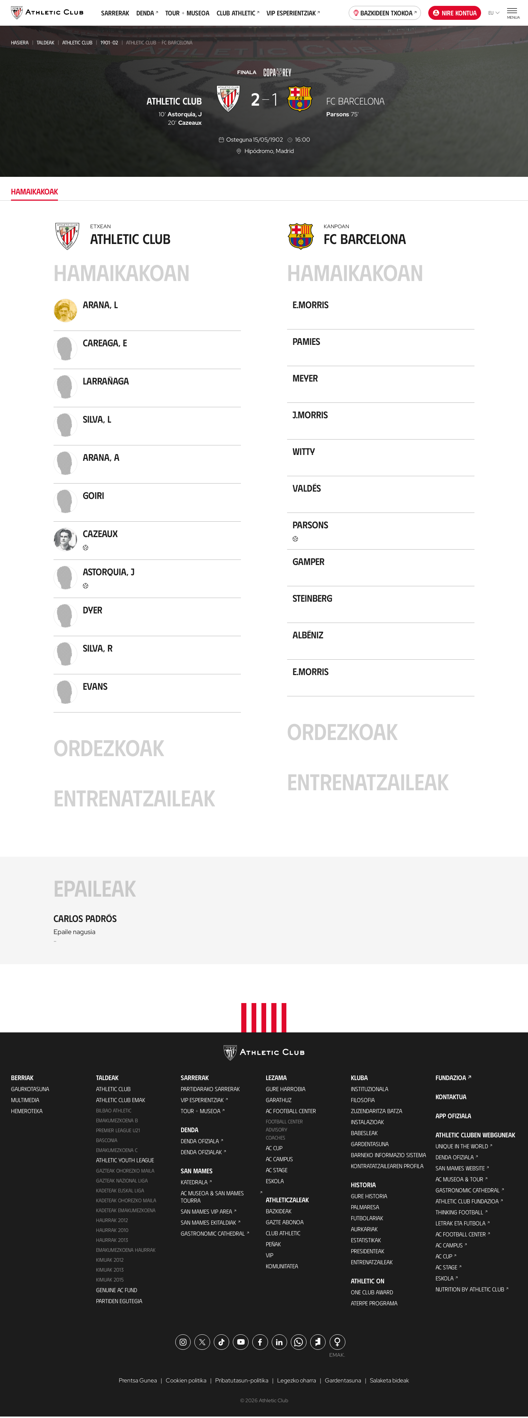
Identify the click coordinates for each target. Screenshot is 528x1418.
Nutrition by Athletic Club (470, 1290)
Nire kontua (455, 13)
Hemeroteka (27, 1111)
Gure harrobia (285, 1089)
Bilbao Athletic (113, 1111)
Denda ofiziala (200, 1141)
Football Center (284, 1122)
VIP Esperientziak (293, 13)
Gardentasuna (370, 1144)
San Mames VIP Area (206, 1212)
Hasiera (20, 42)
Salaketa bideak (389, 1381)
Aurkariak (364, 1229)
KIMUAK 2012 (110, 1261)
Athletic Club (77, 42)
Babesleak (364, 1133)
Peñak (273, 1245)
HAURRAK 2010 (112, 1231)
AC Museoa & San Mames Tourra (212, 1198)
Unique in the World (462, 1147)
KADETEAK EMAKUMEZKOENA (125, 1212)
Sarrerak (115, 13)
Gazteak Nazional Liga (122, 1182)
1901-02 (109, 42)
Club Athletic (238, 13)
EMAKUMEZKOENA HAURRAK (125, 1251)
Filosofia (363, 1100)
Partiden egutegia (119, 1301)
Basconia (106, 1141)
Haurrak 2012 (112, 1221)
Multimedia (25, 1100)
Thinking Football (459, 1213)
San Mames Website (460, 1169)
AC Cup (274, 1148)
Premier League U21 (118, 1131)
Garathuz (279, 1100)
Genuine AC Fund (116, 1290)
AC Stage (276, 1170)
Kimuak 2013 (110, 1271)
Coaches (275, 1139)
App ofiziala (453, 1117)
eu (494, 13)
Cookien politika (186, 1381)
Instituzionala (369, 1089)
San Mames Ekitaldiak (208, 1223)
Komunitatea (282, 1267)
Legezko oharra (296, 1381)
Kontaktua (451, 1098)
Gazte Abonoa (285, 1223)
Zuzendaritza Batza (376, 1111)
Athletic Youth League (125, 1161)
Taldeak (45, 42)
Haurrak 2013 (112, 1241)
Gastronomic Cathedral (213, 1234)
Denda (147, 13)
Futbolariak (367, 1218)
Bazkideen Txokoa (385, 12)
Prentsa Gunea (138, 1381)
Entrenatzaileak (372, 1263)
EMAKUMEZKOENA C (117, 1151)
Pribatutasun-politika (241, 1381)
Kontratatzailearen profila (387, 1166)
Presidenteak (367, 1252)
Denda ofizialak (201, 1152)
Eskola (275, 1181)
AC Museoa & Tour (459, 1180)
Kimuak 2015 (110, 1281)
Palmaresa (365, 1207)
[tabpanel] (264, 591)
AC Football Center (291, 1111)
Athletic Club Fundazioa (467, 1202)
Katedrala (194, 1183)
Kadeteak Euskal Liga (120, 1192)
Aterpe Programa (374, 1304)
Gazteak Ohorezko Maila (125, 1172)
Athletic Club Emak (120, 1100)
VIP (269, 1256)
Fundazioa (451, 1079)
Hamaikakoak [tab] (34, 191)
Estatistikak (366, 1240)
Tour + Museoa (187, 13)
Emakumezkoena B (117, 1121)
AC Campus (279, 1159)
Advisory (276, 1130)
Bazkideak (279, 1212)
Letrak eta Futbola (460, 1224)
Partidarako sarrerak (210, 1089)
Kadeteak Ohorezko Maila (126, 1202)
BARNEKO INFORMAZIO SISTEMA (388, 1155)
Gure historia (369, 1196)
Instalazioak (367, 1122)
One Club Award (372, 1293)
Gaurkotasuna (30, 1089)
